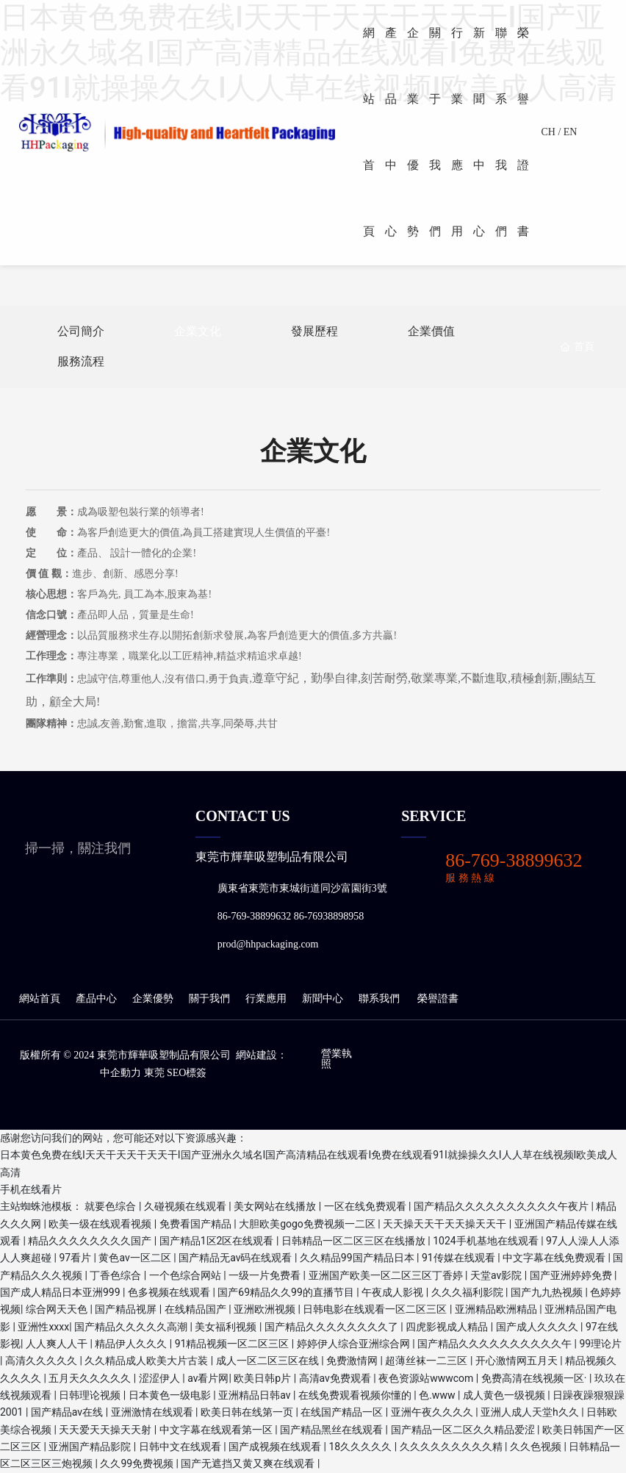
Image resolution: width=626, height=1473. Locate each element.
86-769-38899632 (513, 860)
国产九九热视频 (548, 1292)
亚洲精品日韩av (255, 1395)
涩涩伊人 (160, 1378)
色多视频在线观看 (170, 1292)
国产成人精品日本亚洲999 (61, 1292)
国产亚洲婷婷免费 (572, 1275)
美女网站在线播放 (276, 1206)
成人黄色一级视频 (505, 1395)
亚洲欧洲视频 (266, 1309)
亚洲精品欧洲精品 (497, 1309)
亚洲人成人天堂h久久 (531, 1412)
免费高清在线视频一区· (535, 1378)
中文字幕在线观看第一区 (217, 1430)
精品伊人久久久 (132, 1344)
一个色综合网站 (186, 1275)
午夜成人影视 (393, 1292)
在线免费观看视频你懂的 (356, 1395)
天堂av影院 (497, 1275)
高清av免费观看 (336, 1378)
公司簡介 (80, 331)
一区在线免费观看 (366, 1206)
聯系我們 (379, 998)
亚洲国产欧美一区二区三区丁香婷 (387, 1275)
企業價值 (431, 331)
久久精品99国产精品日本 (358, 1258)
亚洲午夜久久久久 (433, 1412)
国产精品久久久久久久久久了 (332, 1327)
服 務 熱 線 (469, 878)
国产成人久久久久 (538, 1327)
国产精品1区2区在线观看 (217, 1241)
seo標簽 (186, 1072)
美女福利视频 (227, 1327)
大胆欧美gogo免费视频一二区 (308, 1224)
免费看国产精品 (196, 1224)
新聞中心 (322, 998)
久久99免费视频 (138, 1463)
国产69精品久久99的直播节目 (286, 1292)
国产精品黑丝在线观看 (332, 1430)
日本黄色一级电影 (171, 1395)
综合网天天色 (58, 1309)
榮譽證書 (437, 998)
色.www (438, 1395)
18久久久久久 (362, 1446)
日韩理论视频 (91, 1395)
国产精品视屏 (127, 1309)
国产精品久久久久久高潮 (132, 1327)
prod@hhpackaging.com (268, 944)
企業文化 (197, 331)
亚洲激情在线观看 (153, 1412)
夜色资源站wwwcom (427, 1378)
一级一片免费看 (266, 1275)
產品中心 (95, 998)
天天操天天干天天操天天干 (445, 1224)
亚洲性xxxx (43, 1327)
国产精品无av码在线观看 (237, 1258)
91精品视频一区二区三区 (233, 1344)
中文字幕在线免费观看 (555, 1258)
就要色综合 (111, 1206)
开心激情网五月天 (517, 1360)
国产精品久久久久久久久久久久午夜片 (502, 1206)
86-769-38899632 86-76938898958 (290, 916)
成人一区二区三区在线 (268, 1360)
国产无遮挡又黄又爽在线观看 (249, 1463)
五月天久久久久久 (90, 1378)
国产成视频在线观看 (276, 1446)
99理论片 (601, 1344)
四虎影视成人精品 (448, 1327)
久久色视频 (537, 1446)
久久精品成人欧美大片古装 (147, 1360)
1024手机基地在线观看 (487, 1241)
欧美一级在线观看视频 (101, 1224)
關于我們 (211, 998)
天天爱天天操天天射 (106, 1430)
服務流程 (80, 361)
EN (571, 131)
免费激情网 (353, 1360)
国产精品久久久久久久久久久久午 (495, 1344)
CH (548, 131)
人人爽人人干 (58, 1344)
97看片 (76, 1258)
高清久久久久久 (42, 1360)
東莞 (154, 1072)
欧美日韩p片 (263, 1378)
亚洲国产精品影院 (90, 1446)
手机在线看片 (31, 1189)
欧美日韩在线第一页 (248, 1412)
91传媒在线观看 (459, 1258)
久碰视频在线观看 (186, 1206)
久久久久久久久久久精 (452, 1446)
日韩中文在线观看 (181, 1446)
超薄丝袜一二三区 (427, 1360)
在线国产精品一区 (343, 1412)
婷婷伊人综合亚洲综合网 (354, 1344)
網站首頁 (41, 998)
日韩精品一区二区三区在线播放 (354, 1241)
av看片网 (208, 1378)
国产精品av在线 (68, 1412)
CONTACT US (242, 816)
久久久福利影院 (468, 1292)
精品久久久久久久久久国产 (91, 1241)
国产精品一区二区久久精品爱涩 (464, 1430)
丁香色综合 (116, 1275)
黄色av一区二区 (135, 1258)
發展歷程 (314, 331)
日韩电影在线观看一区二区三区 (376, 1309)
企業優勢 (152, 998)
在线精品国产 (197, 1309)
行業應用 (264, 998)
